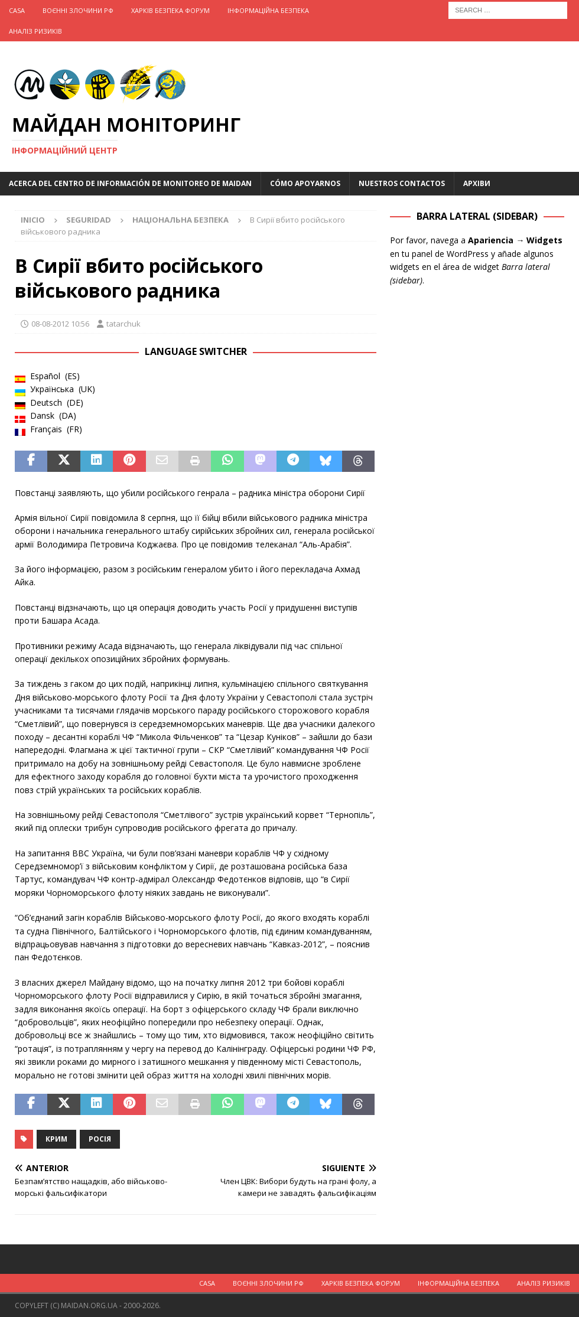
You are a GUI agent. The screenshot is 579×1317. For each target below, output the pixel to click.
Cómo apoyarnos (305, 183)
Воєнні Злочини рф (78, 10)
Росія (100, 1139)
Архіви (476, 183)
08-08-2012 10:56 (60, 323)
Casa (17, 10)
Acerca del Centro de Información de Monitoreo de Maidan (130, 183)
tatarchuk (123, 323)
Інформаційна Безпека (268, 10)
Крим (56, 1139)
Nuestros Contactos (402, 183)
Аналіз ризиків (35, 31)
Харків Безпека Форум (170, 10)
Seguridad (88, 219)
